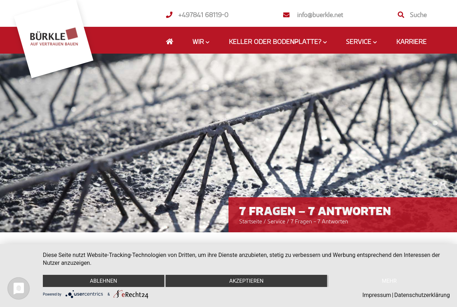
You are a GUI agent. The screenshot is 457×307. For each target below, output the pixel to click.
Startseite (250, 221)
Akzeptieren (246, 281)
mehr (389, 281)
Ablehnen (103, 281)
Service (277, 221)
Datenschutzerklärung (422, 295)
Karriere (411, 41)
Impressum (376, 295)
